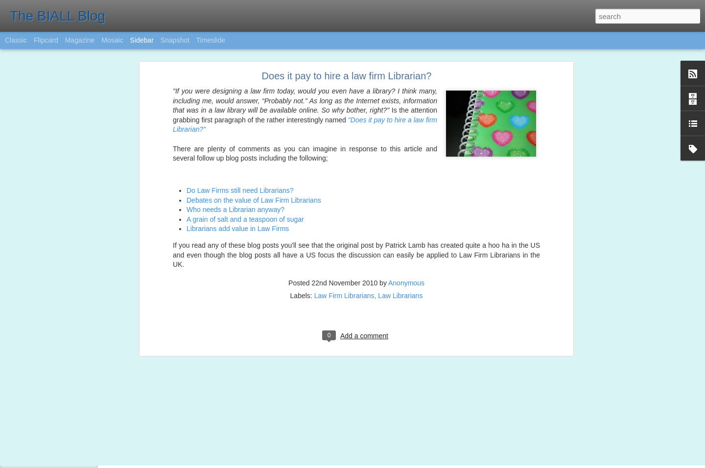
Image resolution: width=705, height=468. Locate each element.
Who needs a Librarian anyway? (235, 145)
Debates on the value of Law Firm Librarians (254, 136)
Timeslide (210, 40)
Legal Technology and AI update (66, 434)
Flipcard (46, 40)
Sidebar (142, 40)
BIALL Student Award (51, 456)
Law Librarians (400, 231)
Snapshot (175, 40)
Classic (16, 40)
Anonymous (406, 218)
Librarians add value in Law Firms (238, 164)
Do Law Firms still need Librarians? (240, 126)
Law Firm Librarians (344, 231)
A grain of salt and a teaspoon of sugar (245, 155)
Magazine (80, 40)
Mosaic (112, 40)
